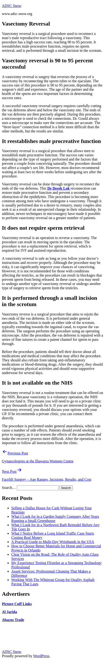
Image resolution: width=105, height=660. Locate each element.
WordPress (41, 656)
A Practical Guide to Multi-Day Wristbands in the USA (52, 542)
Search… (9, 488)
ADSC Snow (11, 6)
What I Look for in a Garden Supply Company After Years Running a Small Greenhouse (55, 518)
